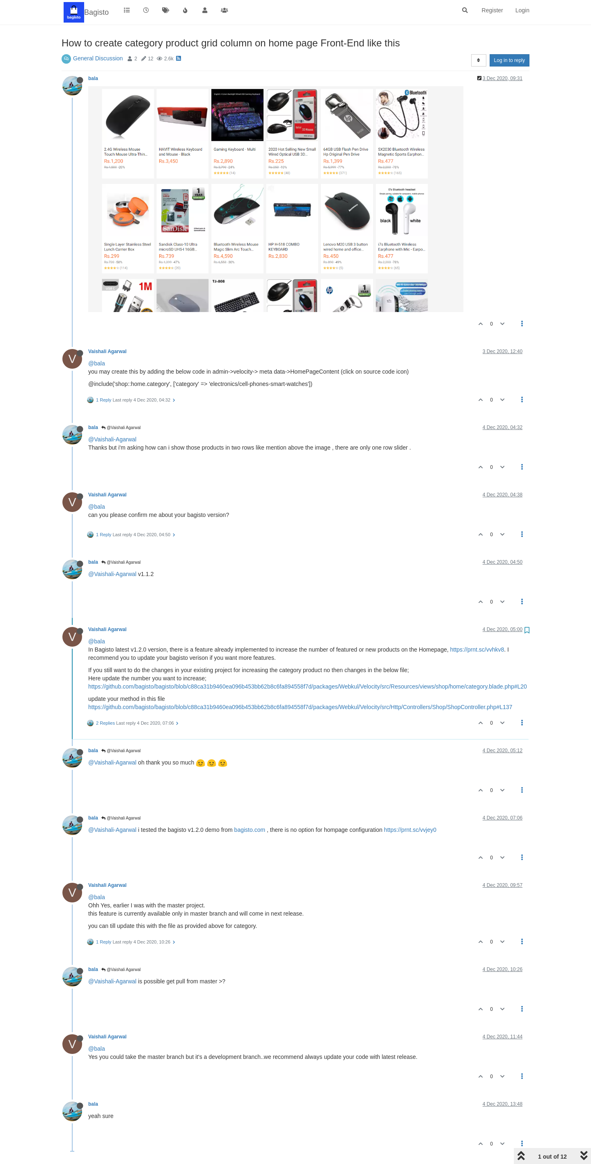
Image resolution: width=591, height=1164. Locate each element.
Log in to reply (509, 60)
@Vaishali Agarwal (121, 427)
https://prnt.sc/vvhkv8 (477, 649)
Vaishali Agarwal (107, 351)
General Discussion (98, 58)
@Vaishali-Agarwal (112, 439)
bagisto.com (249, 830)
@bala (96, 363)
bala (93, 78)
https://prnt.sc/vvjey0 (410, 830)
